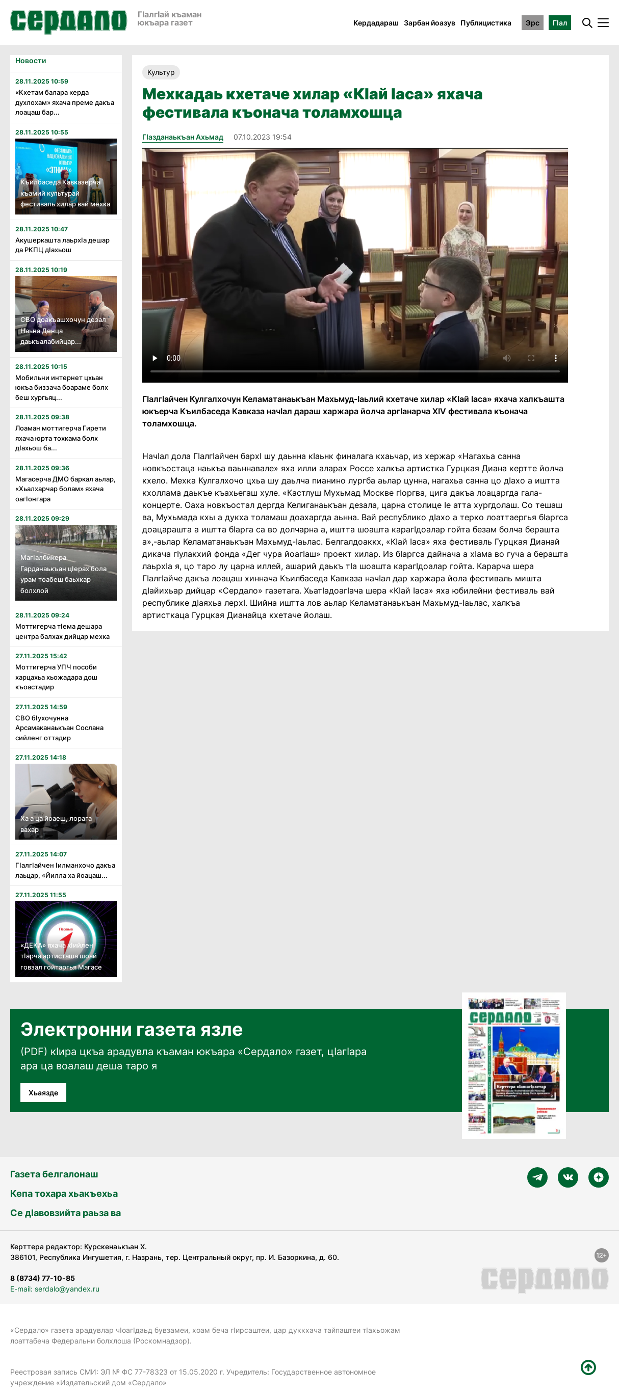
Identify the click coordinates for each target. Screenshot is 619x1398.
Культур (161, 72)
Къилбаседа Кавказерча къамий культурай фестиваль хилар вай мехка (65, 193)
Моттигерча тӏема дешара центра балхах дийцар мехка (62, 631)
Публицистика (485, 22)
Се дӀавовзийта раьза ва (65, 1212)
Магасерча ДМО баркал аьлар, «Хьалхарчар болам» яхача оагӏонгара (65, 489)
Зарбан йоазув (429, 22)
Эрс (532, 22)
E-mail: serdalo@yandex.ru (54, 1288)
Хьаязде (43, 1092)
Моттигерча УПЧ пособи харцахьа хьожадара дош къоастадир (56, 677)
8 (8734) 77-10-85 (42, 1278)
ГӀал (560, 22)
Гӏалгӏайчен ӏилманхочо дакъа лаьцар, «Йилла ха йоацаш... (65, 870)
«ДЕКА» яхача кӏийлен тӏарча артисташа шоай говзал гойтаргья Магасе (61, 956)
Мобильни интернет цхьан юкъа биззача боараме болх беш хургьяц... (61, 387)
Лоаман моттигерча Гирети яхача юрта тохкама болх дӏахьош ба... (60, 438)
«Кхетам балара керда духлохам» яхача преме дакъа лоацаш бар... (64, 102)
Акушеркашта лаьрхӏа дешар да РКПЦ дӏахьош (62, 245)
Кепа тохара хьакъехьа (64, 1193)
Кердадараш (376, 22)
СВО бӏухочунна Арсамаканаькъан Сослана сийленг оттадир (59, 728)
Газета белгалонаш (54, 1174)
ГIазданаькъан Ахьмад (182, 136)
